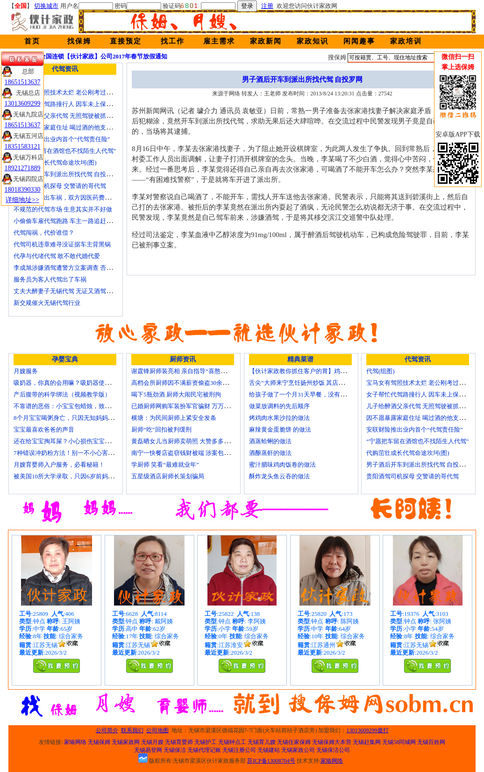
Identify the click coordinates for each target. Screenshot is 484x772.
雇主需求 (219, 41)
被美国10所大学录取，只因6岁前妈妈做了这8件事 (80, 476)
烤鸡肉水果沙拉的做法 (279, 417)
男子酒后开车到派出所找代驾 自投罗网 (66, 174)
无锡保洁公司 (333, 750)
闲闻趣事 (359, 41)
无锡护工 (205, 742)
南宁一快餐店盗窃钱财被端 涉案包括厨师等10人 (195, 452)
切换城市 (46, 5)
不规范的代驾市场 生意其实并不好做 (63, 209)
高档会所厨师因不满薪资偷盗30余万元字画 (189, 382)
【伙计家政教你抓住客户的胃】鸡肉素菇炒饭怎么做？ (322, 371)
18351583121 (23, 146)
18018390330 (23, 189)
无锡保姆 (99, 742)
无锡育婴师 (179, 742)
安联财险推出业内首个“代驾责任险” (62, 139)
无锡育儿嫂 (262, 742)
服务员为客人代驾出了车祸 (50, 279)
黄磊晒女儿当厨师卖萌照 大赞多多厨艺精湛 (189, 441)
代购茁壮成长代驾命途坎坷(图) (55, 162)
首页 (32, 41)
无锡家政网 (126, 742)
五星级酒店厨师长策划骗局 (167, 476)
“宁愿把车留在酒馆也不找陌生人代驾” (65, 150)
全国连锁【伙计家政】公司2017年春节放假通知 (103, 56)
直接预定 (126, 41)
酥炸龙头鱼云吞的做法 (279, 476)
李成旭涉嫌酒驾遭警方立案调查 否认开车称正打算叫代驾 (90, 267)
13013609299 (23, 103)
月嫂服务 (26, 371)
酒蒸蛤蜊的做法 (270, 441)
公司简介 (107, 730)
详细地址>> (22, 199)
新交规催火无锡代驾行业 (47, 302)
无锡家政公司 (298, 750)
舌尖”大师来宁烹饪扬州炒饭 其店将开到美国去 (312, 382)
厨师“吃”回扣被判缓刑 (161, 429)
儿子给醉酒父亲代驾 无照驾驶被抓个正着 (69, 115)
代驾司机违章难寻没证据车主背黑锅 (62, 244)
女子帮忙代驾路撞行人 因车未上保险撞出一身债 (78, 104)
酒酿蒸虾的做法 (270, 452)
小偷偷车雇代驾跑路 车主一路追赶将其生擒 (72, 220)
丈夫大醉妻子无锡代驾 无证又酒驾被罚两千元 (75, 291)
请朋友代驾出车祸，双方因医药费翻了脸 (68, 197)
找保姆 (79, 41)
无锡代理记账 (204, 750)
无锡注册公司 (239, 750)
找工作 (173, 41)
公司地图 (157, 730)
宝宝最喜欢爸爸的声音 (44, 429)
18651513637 (23, 82)
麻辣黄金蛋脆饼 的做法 (280, 429)
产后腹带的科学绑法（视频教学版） (62, 394)
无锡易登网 (148, 750)
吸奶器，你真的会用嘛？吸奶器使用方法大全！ (77, 382)
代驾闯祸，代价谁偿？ (44, 232)
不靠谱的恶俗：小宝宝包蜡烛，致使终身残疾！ (77, 406)
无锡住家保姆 (294, 742)
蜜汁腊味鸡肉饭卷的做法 (282, 464)
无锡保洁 (175, 750)
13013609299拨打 (368, 730)
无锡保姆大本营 (331, 742)
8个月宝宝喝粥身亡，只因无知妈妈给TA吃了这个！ (83, 417)
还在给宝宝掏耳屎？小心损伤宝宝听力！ (68, 441)
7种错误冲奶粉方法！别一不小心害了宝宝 (70, 452)
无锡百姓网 (431, 742)
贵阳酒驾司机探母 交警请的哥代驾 (60, 185)
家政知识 (312, 41)
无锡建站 (268, 750)
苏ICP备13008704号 (271, 761)
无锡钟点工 (232, 742)
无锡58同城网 (399, 742)
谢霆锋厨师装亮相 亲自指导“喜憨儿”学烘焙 (189, 371)
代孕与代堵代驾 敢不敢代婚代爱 (57, 256)
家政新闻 (266, 41)
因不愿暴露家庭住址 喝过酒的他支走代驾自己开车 (81, 127)
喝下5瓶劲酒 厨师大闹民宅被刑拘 (176, 394)
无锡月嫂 (152, 742)
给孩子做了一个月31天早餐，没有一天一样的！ (313, 394)
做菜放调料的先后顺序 (279, 406)
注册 (267, 5)
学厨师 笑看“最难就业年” (165, 464)
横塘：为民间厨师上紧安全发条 (173, 417)
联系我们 (132, 730)
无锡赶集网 (367, 742)
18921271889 (23, 168)
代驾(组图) (380, 371)
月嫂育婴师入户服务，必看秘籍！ (59, 464)
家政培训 (406, 41)
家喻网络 (75, 742)
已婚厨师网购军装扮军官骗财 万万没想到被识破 (195, 406)
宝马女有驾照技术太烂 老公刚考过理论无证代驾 (78, 92)
